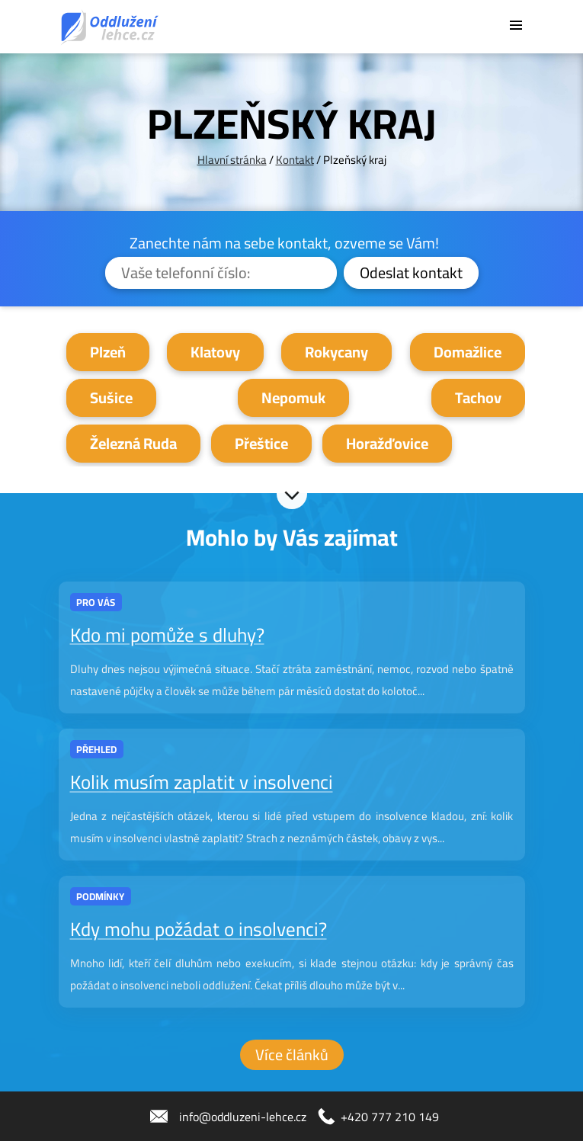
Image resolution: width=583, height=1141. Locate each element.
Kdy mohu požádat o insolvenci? (198, 929)
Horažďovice (387, 443)
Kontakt (295, 160)
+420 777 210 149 (390, 1116)
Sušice (111, 397)
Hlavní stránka (232, 160)
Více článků (291, 1054)
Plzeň (108, 352)
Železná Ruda (133, 443)
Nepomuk (293, 397)
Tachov (478, 397)
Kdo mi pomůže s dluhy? (167, 634)
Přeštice (261, 443)
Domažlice (467, 352)
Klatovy (215, 352)
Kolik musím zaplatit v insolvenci (201, 782)
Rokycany (336, 352)
